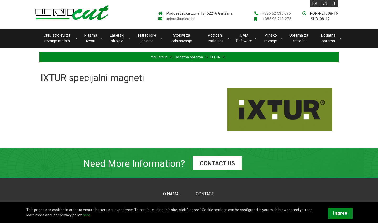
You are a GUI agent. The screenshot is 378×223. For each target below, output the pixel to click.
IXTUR (215, 57)
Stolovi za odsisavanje (181, 38)
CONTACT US (217, 163)
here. (87, 215)
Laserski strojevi (117, 38)
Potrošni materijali (215, 38)
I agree (340, 213)
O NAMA (171, 193)
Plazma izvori (90, 38)
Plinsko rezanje (270, 38)
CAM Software (244, 38)
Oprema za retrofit (298, 38)
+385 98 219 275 (276, 19)
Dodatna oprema (328, 38)
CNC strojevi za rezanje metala (57, 38)
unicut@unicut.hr (180, 19)
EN (325, 3)
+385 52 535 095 (276, 13)
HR (314, 3)
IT (334, 3)
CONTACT (205, 193)
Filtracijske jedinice (147, 38)
